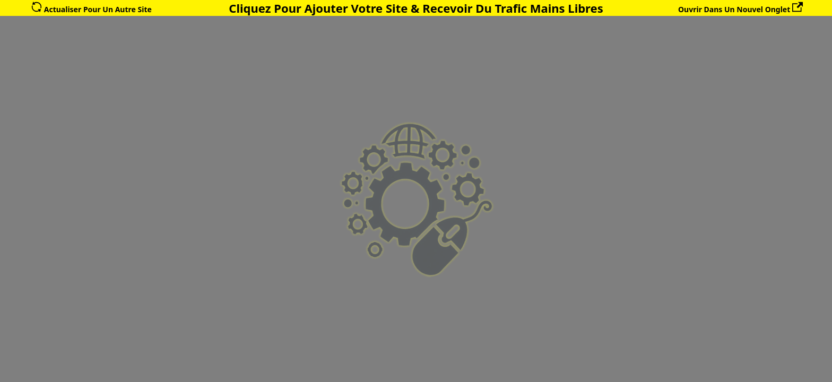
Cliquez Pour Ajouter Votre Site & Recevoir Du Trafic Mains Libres (416, 8)
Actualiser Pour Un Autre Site (91, 9)
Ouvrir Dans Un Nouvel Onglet (740, 9)
